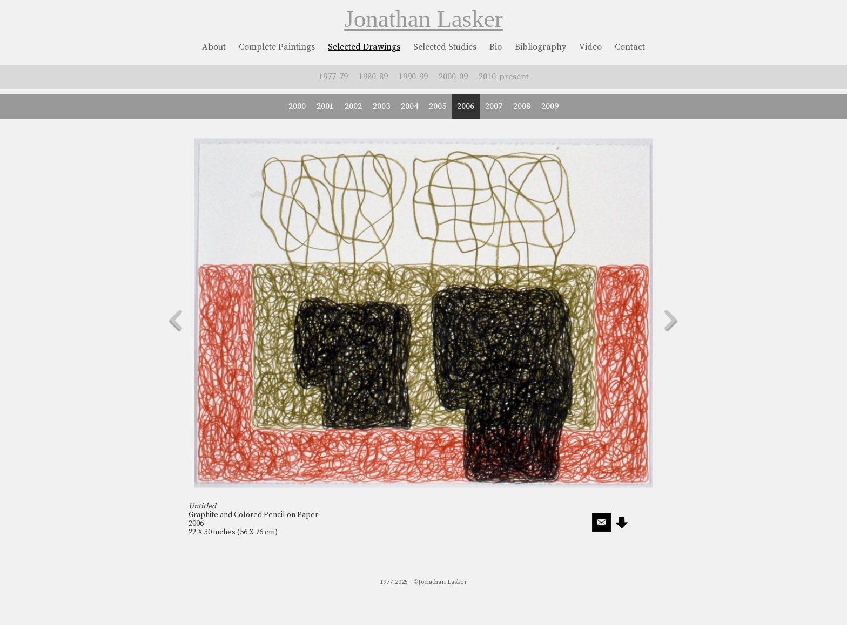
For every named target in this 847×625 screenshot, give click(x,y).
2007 (493, 106)
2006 (465, 106)
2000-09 (453, 76)
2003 (381, 106)
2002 (353, 106)
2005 (437, 106)
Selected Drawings (364, 47)
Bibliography (540, 47)
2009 (550, 106)
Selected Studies (444, 47)
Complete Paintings (277, 47)
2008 (521, 106)
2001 (325, 106)
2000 (297, 106)
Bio (495, 47)
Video (590, 47)
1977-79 (333, 76)
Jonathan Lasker (423, 18)
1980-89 (373, 76)
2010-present (504, 76)
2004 (409, 106)
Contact (630, 47)
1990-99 (413, 76)
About (214, 47)
